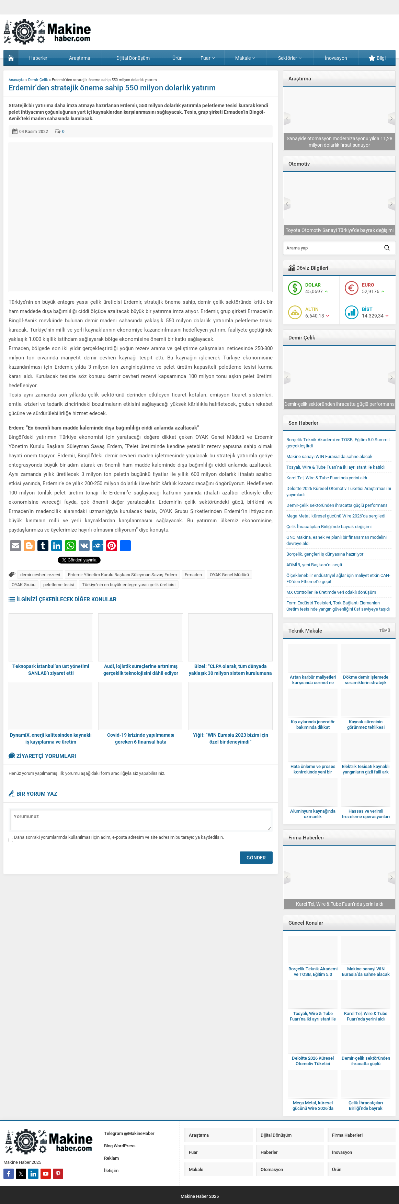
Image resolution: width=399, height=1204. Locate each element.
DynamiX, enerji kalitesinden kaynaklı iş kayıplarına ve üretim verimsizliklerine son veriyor (51, 742)
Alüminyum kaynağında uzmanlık (312, 813)
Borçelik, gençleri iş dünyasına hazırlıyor (324, 554)
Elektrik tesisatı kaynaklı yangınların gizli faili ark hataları (365, 771)
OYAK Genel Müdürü (229, 574)
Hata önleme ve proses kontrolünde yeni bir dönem (312, 771)
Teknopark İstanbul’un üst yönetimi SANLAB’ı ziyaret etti (50, 669)
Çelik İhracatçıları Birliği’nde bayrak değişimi (329, 526)
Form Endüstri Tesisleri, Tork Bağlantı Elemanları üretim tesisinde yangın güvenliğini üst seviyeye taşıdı (338, 606)
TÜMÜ (384, 630)
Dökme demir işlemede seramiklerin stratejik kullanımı (365, 682)
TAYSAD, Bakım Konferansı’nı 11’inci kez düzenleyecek (339, 226)
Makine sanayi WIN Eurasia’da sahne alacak (329, 456)
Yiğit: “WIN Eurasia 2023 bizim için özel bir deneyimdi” (230, 738)
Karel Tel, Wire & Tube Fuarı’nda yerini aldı (326, 478)
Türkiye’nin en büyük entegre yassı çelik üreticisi (128, 584)
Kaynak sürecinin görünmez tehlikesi (366, 724)
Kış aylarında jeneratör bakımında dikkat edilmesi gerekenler (313, 727)
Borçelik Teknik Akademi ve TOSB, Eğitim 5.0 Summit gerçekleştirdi (313, 974)
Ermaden (193, 574)
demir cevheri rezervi (40, 574)
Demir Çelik (38, 79)
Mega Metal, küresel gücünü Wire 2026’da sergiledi (335, 516)
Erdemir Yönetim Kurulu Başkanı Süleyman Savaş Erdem (122, 574)
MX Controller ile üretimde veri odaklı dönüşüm (331, 592)
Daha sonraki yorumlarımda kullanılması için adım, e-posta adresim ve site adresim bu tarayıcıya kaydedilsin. (119, 837)
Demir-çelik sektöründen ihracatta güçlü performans (337, 505)
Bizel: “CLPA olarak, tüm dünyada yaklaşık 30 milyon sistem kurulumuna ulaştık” (230, 673)
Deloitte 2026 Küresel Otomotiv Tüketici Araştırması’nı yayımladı (339, 141)
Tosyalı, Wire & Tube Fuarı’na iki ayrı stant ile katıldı (339, 404)
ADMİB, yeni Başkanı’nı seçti (314, 564)
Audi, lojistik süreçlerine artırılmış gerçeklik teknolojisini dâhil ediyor (140, 669)
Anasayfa (16, 79)
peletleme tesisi (58, 584)
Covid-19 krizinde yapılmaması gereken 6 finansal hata (140, 738)
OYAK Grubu (23, 584)
